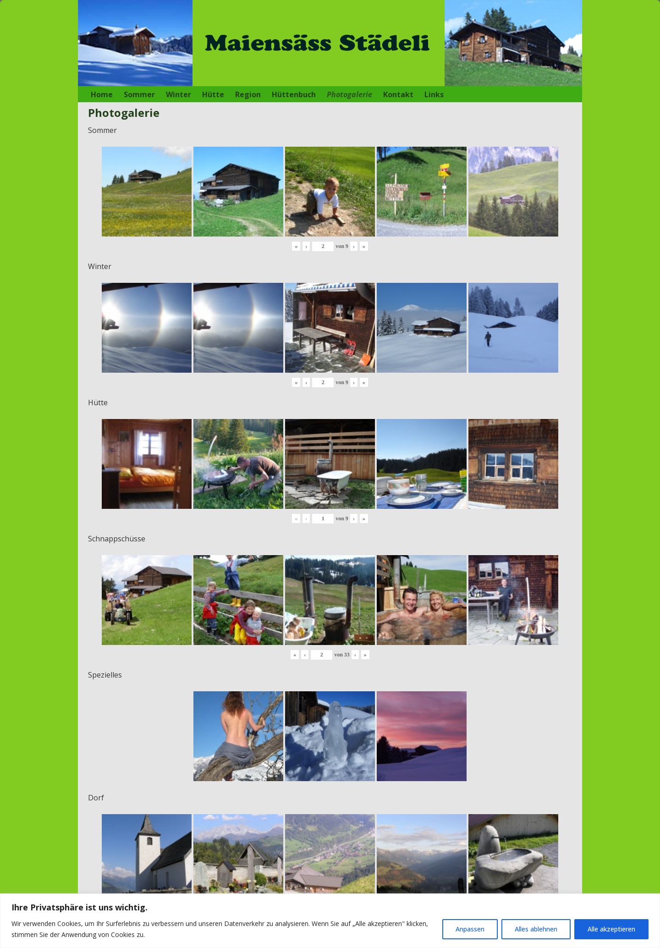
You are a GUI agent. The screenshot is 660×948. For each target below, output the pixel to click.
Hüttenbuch (294, 94)
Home (102, 94)
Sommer (139, 94)
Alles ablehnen (536, 929)
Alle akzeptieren (611, 929)
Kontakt (398, 94)
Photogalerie (349, 94)
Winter (178, 94)
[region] (330, 920)
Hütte (213, 94)
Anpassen (470, 929)
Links (434, 94)
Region (248, 94)
